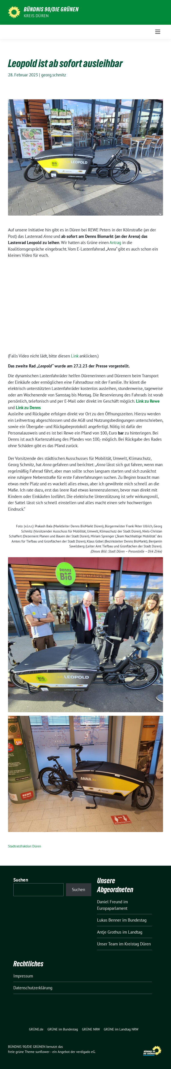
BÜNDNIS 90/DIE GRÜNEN (51, 9)
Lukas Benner (109, 920)
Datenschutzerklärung (32, 987)
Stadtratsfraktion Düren (24, 846)
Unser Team (107, 944)
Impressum (23, 976)
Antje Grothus (109, 932)
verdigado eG (85, 1052)
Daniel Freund (109, 901)
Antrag (116, 242)
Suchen (20, 880)
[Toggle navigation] (158, 32)
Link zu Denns (28, 407)
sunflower (42, 1052)
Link (75, 356)
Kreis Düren (36, 15)
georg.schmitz (53, 75)
